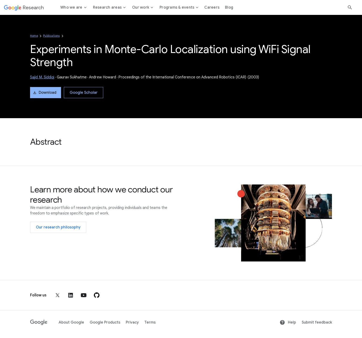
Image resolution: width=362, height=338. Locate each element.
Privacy (132, 322)
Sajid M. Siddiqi (42, 77)
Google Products (105, 322)
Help (288, 322)
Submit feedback (317, 322)
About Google (71, 322)
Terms (150, 322)
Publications (51, 35)
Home (34, 35)
